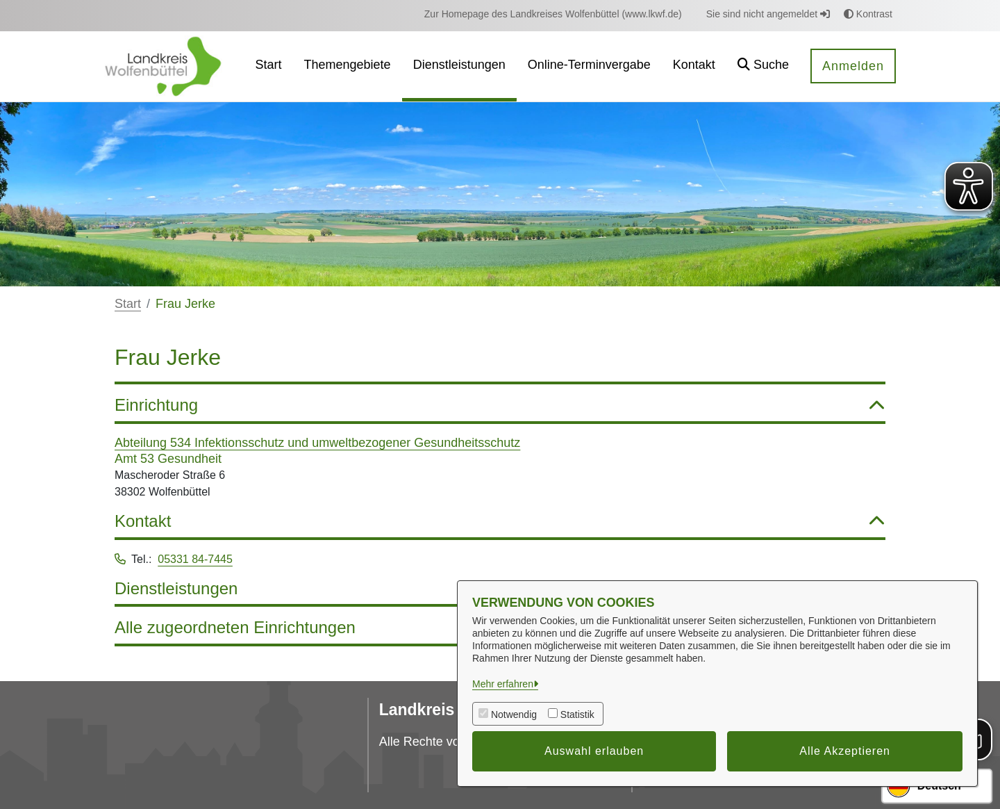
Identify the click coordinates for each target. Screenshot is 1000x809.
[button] (763, 66)
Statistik (577, 714)
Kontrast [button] (868, 13)
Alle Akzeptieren (844, 751)
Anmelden (853, 66)
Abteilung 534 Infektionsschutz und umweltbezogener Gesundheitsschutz (317, 443)
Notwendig (514, 714)
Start (128, 304)
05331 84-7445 (195, 559)
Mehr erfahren (502, 683)
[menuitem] (553, 14)
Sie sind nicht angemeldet (768, 13)
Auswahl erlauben (594, 751)
